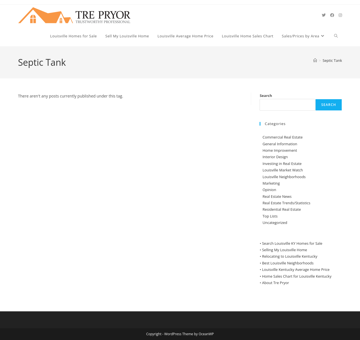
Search (266, 95)
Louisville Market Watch (282, 170)
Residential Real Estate (281, 209)
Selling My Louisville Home (284, 249)
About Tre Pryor (275, 282)
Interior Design (275, 156)
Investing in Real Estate (282, 163)
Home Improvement (279, 150)
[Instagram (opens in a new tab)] (340, 15)
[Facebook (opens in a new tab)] (332, 15)
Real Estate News (276, 196)
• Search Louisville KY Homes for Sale (291, 243)
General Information (279, 143)
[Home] (315, 60)
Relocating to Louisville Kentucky (290, 256)
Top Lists (269, 216)
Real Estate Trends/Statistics (286, 202)
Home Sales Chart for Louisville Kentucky (297, 276)
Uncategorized (274, 222)
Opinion (269, 189)
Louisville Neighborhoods (283, 176)
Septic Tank (332, 60)
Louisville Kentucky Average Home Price (296, 269)
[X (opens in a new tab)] (324, 15)
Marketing (271, 183)
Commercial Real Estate (282, 137)
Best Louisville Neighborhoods (288, 263)
